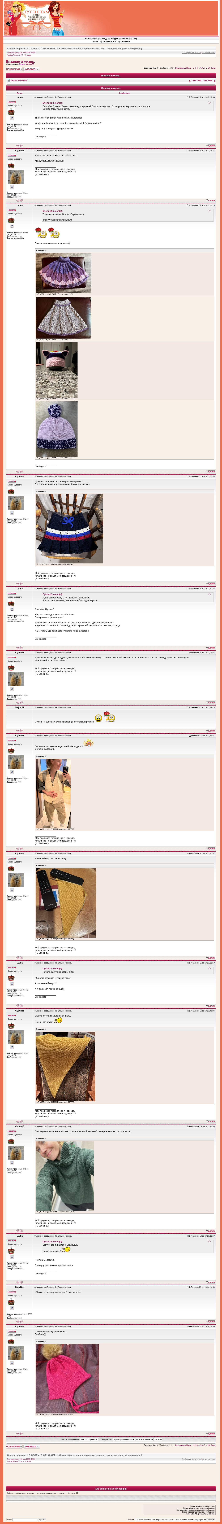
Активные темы (208, 53)
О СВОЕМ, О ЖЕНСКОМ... (43, 48)
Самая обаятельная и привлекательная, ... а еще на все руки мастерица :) (100, 48)
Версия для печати (19, 80)
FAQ (135, 39)
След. (213, 68)
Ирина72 (30, 64)
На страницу (180, 68)
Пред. (188, 68)
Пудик (22, 64)
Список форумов (16, 48)
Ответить (31, 69)
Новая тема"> (14, 69)
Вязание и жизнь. (20, 61)
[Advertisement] (154, 10)
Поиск (125, 39)
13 (209, 68)
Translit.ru (125, 42)
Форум (114, 39)
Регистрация (91, 39)
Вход (104, 39)
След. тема (207, 80)
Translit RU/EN (109, 42)
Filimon (95, 42)
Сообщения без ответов (191, 53)
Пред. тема (196, 80)
